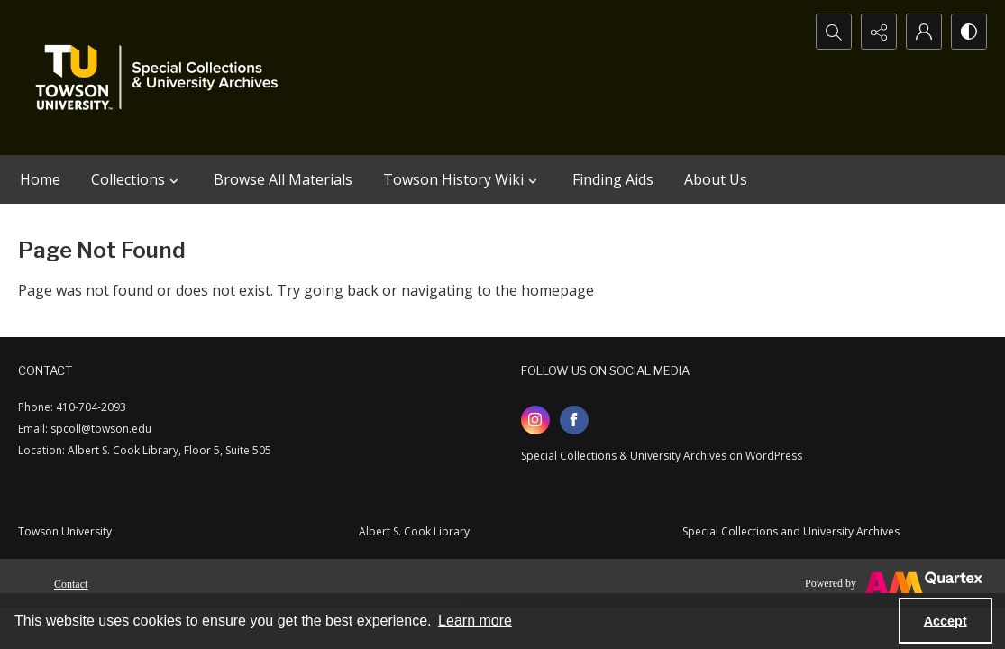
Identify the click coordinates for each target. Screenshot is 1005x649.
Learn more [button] (475, 620)
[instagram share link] (535, 420)
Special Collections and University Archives (791, 531)
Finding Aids (612, 179)
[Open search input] (834, 31)
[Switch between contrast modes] (969, 31)
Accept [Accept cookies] (945, 621)
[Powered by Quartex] (893, 583)
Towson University (65, 531)
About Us (715, 179)
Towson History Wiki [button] (462, 179)
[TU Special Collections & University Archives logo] (162, 77)
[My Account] (924, 31)
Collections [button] (137, 179)
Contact (70, 584)
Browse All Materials (283, 179)
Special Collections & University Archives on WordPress (661, 455)
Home (40, 179)
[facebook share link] (574, 420)
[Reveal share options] (879, 31)
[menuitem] (70, 582)
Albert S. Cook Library (414, 531)
